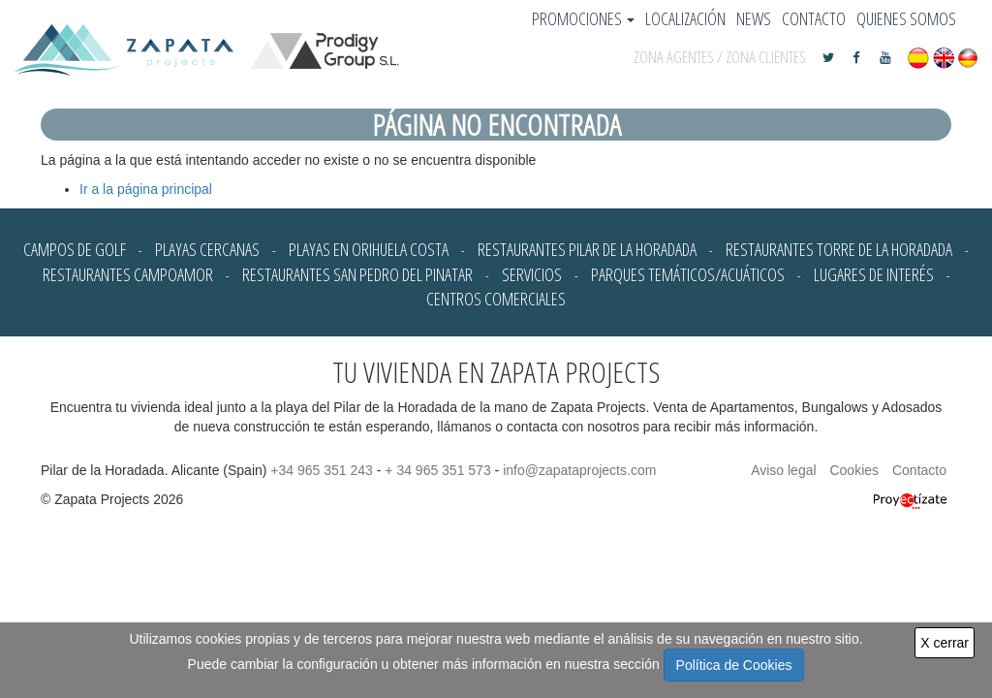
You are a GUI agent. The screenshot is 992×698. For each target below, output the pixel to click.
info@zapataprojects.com (579, 470)
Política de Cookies (734, 665)
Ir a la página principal (145, 189)
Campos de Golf (74, 249)
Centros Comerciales (496, 298)
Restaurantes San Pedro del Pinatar (357, 274)
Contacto (814, 18)
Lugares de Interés (874, 274)
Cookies (854, 470)
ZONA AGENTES (674, 57)
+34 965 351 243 (321, 470)
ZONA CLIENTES (766, 57)
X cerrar (944, 642)
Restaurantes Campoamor (128, 274)
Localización (685, 18)
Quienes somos (906, 18)
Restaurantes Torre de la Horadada (839, 249)
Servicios (532, 274)
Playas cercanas (207, 249)
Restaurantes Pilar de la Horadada (587, 249)
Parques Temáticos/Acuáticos (688, 274)
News (753, 18)
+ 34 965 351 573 (437, 470)
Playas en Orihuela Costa (369, 249)
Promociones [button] (583, 18)
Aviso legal (783, 470)
